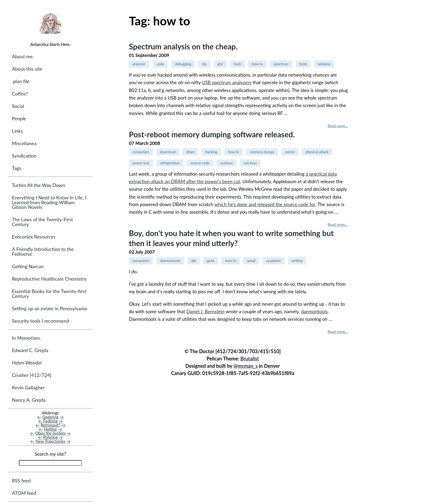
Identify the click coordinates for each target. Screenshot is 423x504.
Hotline (50, 429)
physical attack (316, 152)
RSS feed (21, 480)
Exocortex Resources (33, 237)
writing (297, 260)
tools (303, 64)
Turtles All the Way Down (38, 185)
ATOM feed (24, 493)
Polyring (50, 437)
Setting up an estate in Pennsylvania (49, 308)
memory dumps (262, 152)
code (160, 64)
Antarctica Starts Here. (50, 44)
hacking (211, 152)
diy (204, 64)
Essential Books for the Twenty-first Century (49, 293)
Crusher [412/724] (31, 375)
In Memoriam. (26, 338)
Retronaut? (50, 425)
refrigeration (170, 163)
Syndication (24, 156)
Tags (16, 168)
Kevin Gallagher (28, 387)
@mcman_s (245, 366)
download (168, 152)
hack (237, 64)
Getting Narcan (27, 266)
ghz (220, 64)
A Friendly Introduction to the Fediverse (43, 252)
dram (190, 152)
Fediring (50, 420)
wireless (324, 64)
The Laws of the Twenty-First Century (42, 222)
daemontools (170, 260)
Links (17, 131)
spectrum (281, 64)
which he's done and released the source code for (264, 204)
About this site (27, 69)
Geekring (50, 416)
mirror (290, 152)
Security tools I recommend (40, 321)
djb (193, 260)
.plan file (20, 81)
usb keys (250, 163)
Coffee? (20, 94)
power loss (140, 163)
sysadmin (273, 260)
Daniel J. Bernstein (205, 311)
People (19, 118)
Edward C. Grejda (30, 350)
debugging (183, 64)
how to (257, 64)
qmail (251, 260)
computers (140, 152)
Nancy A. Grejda (29, 400)
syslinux (226, 163)
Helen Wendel (27, 363)
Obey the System (50, 433)
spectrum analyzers (226, 82)
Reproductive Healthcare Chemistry (49, 279)
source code (199, 163)
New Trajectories (50, 441)
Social (18, 106)
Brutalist (249, 359)
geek (210, 260)
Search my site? (50, 454)
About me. (23, 56)
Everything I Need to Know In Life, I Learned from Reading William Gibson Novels (49, 202)
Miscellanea (24, 143)
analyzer (139, 64)
